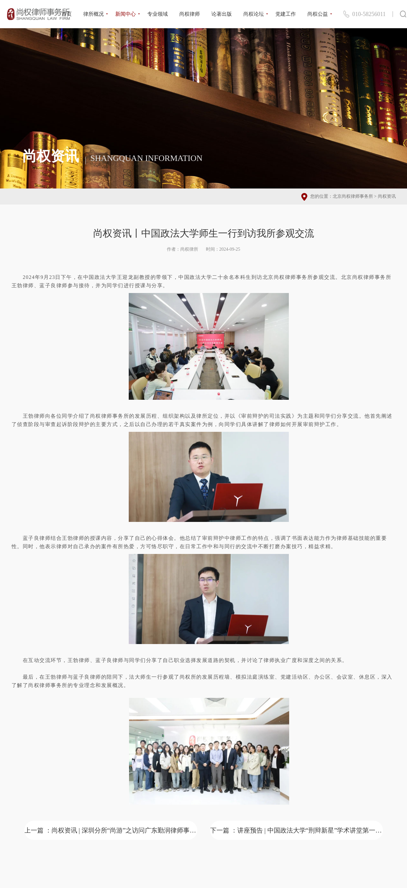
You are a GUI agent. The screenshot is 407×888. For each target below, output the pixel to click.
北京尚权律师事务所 (353, 196)
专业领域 (157, 14)
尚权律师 (189, 14)
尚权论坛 (253, 14)
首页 (66, 14)
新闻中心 (125, 14)
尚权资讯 (387, 196)
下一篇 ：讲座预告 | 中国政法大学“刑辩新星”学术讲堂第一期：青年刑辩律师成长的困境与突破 (296, 830)
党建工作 (285, 14)
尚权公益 (317, 14)
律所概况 (93, 14)
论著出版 (221, 14)
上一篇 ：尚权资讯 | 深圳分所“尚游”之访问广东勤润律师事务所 (110, 830)
